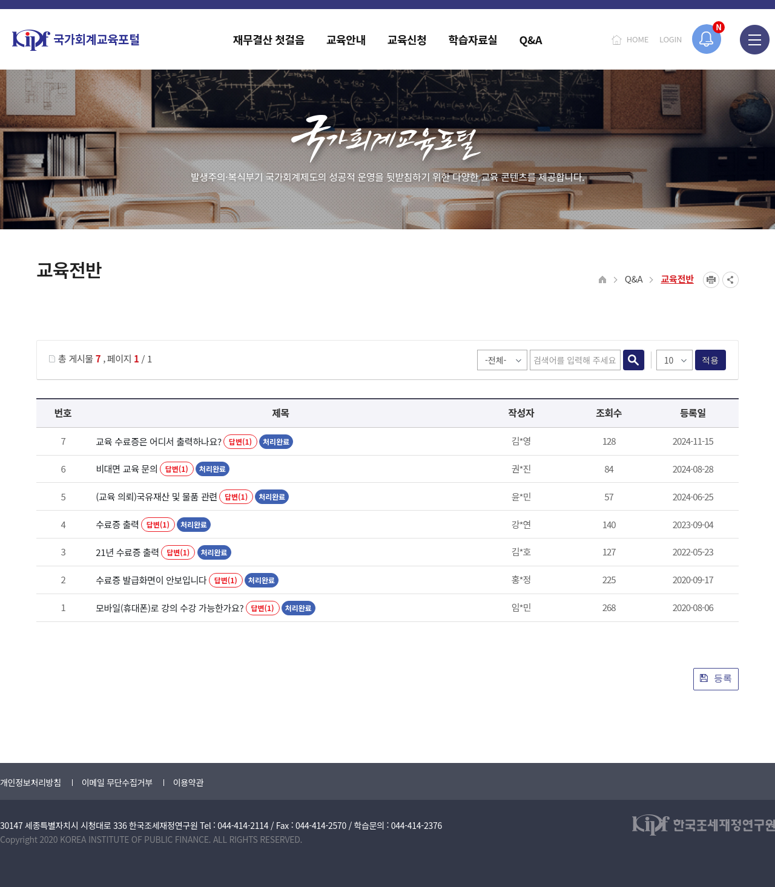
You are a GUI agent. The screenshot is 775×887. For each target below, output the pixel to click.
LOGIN (670, 39)
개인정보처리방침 (30, 782)
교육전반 (677, 278)
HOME (637, 39)
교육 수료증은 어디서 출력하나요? (159, 441)
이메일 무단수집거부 (117, 782)
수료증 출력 (117, 524)
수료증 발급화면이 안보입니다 (151, 580)
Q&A (634, 278)
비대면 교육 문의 (126, 468)
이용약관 (188, 782)
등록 (716, 678)
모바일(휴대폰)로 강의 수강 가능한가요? (169, 607)
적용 (710, 360)
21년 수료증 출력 (127, 552)
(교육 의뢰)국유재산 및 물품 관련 (156, 496)
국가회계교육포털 (75, 40)
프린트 (711, 280)
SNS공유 (730, 280)
